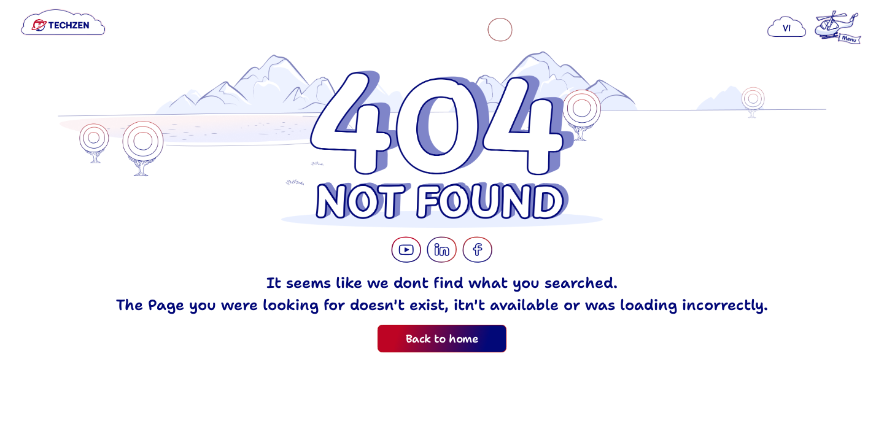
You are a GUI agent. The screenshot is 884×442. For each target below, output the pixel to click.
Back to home (442, 339)
